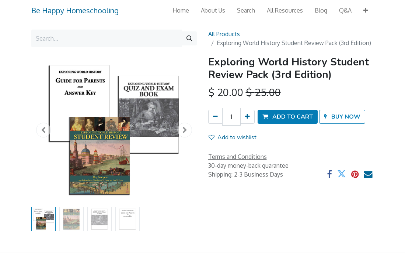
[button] (365, 10)
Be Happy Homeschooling (75, 10)
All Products (224, 34)
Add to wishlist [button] (232, 137)
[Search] (189, 38)
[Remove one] (215, 117)
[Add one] (247, 117)
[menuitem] (181, 10)
